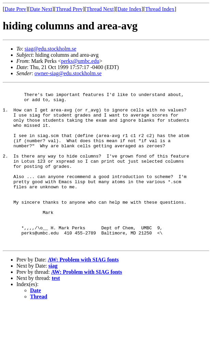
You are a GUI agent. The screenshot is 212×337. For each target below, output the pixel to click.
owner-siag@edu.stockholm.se (68, 73)
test (56, 310)
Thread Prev (69, 9)
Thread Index (159, 9)
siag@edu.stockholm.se (50, 49)
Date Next (41, 9)
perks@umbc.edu (80, 61)
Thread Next (100, 9)
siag (53, 297)
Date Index (129, 9)
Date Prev (15, 9)
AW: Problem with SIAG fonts (83, 291)
